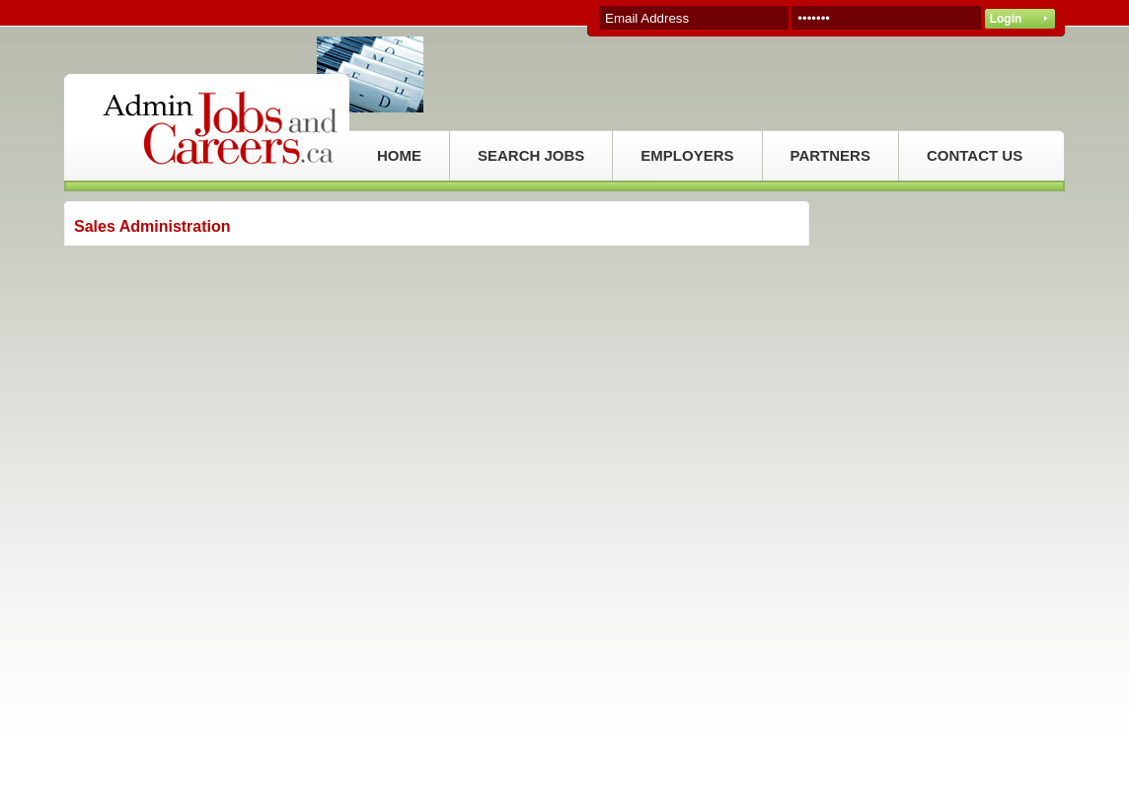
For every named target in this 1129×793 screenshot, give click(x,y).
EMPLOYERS (686, 155)
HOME (399, 155)
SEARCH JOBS (531, 155)
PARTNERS (830, 155)
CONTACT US (974, 155)
